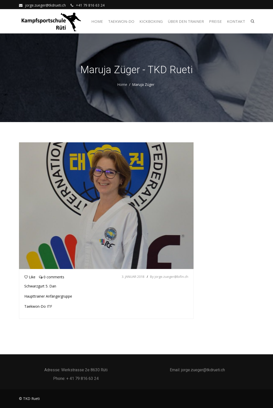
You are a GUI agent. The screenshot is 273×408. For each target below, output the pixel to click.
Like (29, 277)
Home (97, 21)
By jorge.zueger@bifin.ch (169, 276)
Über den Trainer (186, 21)
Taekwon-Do (121, 21)
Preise (215, 21)
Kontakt (236, 21)
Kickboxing (151, 21)
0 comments (51, 277)
